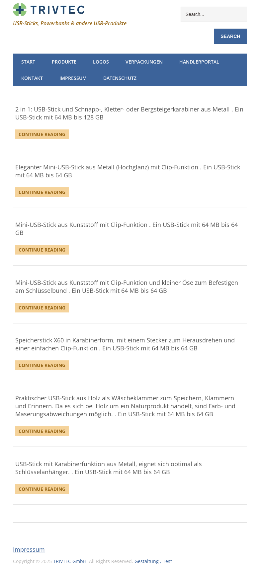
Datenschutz (119, 78)
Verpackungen (144, 62)
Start (28, 62)
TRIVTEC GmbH (69, 561)
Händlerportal (199, 62)
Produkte (64, 62)
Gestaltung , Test (153, 561)
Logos (101, 62)
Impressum (73, 78)
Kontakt (32, 78)
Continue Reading (42, 134)
